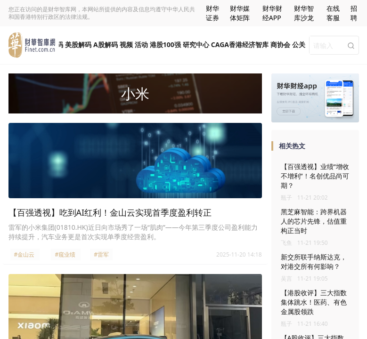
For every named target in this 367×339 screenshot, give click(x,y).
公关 (298, 44)
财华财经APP (272, 13)
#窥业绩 (65, 254)
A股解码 (105, 44)
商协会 (280, 44)
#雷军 (101, 254)
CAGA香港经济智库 (240, 44)
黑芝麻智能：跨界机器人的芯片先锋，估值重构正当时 (314, 221)
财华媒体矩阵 (240, 13)
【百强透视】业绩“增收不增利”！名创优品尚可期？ (315, 176)
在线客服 (333, 13)
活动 (141, 44)
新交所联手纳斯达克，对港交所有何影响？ (314, 261)
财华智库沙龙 (304, 13)
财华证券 (212, 13)
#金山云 (24, 254)
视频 (126, 44)
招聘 (354, 13)
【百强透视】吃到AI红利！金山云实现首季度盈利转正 (110, 212)
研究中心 (196, 44)
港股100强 (165, 44)
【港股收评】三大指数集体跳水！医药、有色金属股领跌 (314, 302)
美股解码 (78, 44)
